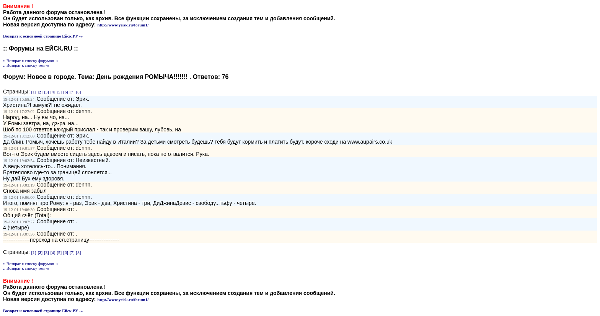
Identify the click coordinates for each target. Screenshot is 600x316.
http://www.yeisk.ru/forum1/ (122, 25)
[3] (46, 92)
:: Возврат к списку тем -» (26, 65)
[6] (65, 92)
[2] (40, 92)
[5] (59, 92)
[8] (78, 92)
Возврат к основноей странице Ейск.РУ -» (43, 36)
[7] (72, 92)
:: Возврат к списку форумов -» (31, 60)
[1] (33, 92)
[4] (53, 92)
